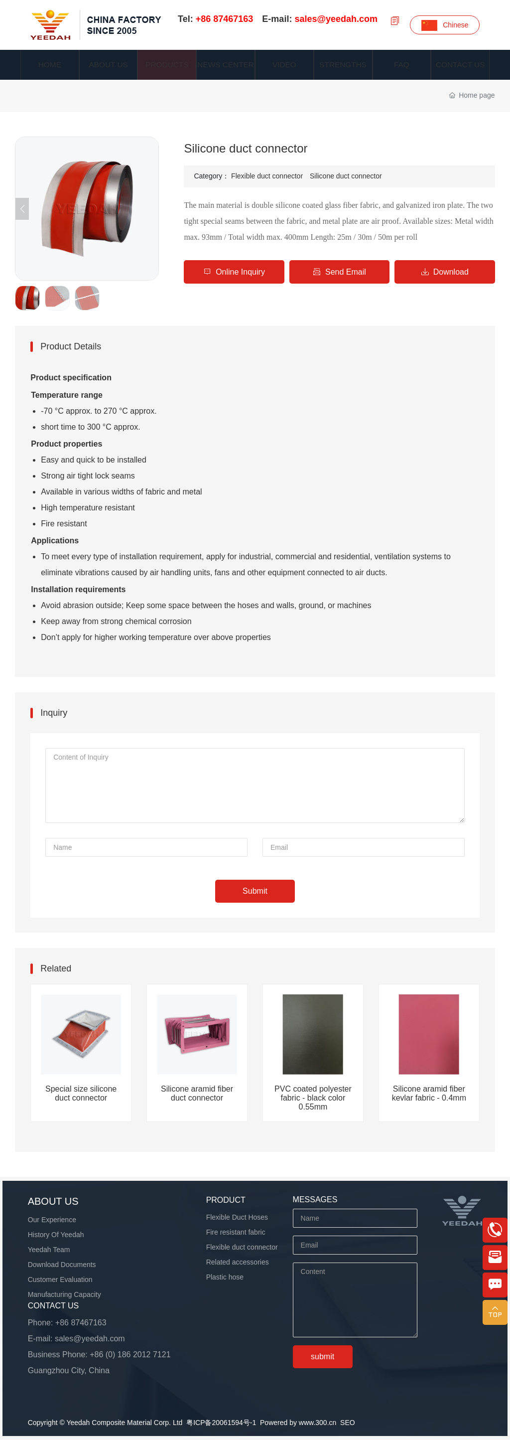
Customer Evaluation (60, 1279)
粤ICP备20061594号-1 (221, 1423)
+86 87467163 (81, 1322)
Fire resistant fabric (235, 1232)
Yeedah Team (49, 1250)
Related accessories (237, 1262)
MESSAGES (315, 1199)
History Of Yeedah (56, 1235)
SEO (347, 1423)
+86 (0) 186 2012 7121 (130, 1354)
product (226, 1200)
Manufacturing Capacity (64, 1294)
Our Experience (52, 1220)
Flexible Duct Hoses (237, 1217)
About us (53, 1201)
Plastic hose (225, 1277)
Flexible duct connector (267, 176)
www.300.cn (317, 1423)
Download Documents (62, 1265)
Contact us (53, 1305)
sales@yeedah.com (90, 1338)
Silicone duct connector (346, 176)
